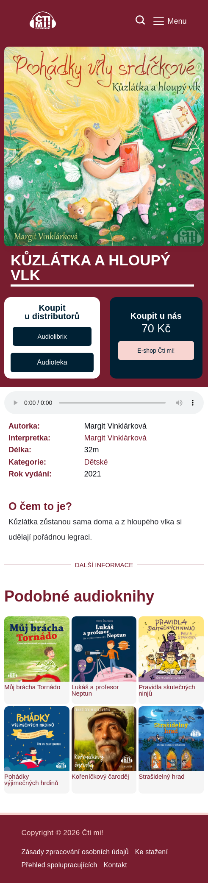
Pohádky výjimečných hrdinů (31, 779)
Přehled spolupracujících (59, 865)
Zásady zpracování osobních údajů (75, 851)
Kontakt (115, 865)
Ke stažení (151, 851)
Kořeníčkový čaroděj (100, 776)
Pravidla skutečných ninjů (167, 690)
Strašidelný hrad (161, 776)
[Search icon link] (136, 21)
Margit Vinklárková (115, 438)
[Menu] (169, 21)
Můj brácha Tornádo (32, 687)
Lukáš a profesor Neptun (95, 690)
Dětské (96, 462)
